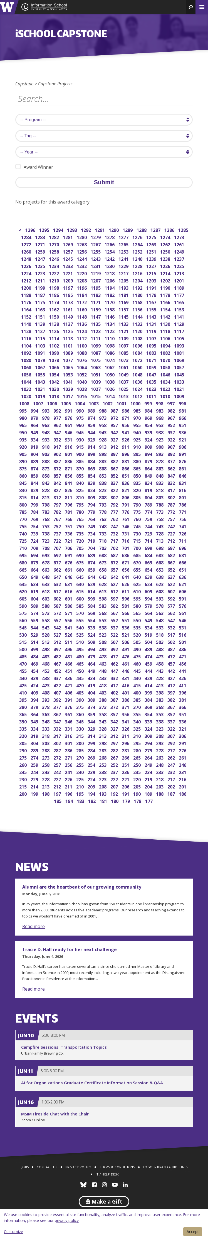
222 (114, 779)
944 (91, 432)
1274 (165, 236)
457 (171, 663)
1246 (54, 258)
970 (137, 417)
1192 (137, 287)
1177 (179, 294)
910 (137, 446)
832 (171, 482)
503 (160, 641)
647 (57, 576)
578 (160, 605)
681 (183, 555)
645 (80, 576)
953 (160, 424)
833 (160, 482)
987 (114, 410)
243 (46, 771)
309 (148, 735)
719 (91, 540)
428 (160, 677)
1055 (40, 374)
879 (148, 461)
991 (69, 410)
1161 (68, 309)
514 (34, 641)
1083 (151, 352)
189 (148, 793)
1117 (179, 330)
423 (46, 685)
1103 (40, 345)
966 (183, 417)
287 (57, 750)
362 (57, 714)
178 (138, 800)
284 (91, 750)
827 (57, 489)
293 (160, 743)
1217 (124, 273)
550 (137, 620)
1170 (110, 302)
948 (46, 432)
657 (114, 569)
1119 (151, 330)
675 (80, 562)
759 (148, 518)
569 (91, 612)
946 (69, 432)
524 (91, 634)
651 (183, 569)
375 (80, 706)
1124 (82, 330)
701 (126, 547)
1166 (165, 302)
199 (34, 793)
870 (80, 468)
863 (160, 468)
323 (160, 728)
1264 (137, 244)
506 (126, 641)
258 (46, 764)
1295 (44, 229)
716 (126, 540)
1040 (82, 381)
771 (183, 511)
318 (46, 735)
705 (80, 547)
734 (91, 533)
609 (148, 591)
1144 (137, 316)
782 (57, 511)
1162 (54, 309)
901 (69, 453)
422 (57, 685)
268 (103, 757)
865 (137, 468)
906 (183, 446)
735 (80, 533)
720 (80, 540)
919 (34, 446)
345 (80, 721)
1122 (110, 330)
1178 (165, 294)
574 (34, 612)
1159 (96, 309)
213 (46, 786)
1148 (82, 316)
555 (80, 620)
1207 (96, 280)
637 (171, 576)
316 (69, 735)
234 (148, 771)
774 (148, 511)
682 (171, 555)
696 (183, 547)
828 (46, 489)
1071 (151, 359)
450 (80, 670)
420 (80, 685)
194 (91, 793)
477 (114, 656)
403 (103, 692)
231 (183, 771)
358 (103, 714)
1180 (137, 294)
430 (137, 677)
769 (34, 518)
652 (171, 569)
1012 (137, 396)
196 (69, 793)
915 (80, 446)
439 (34, 677)
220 (137, 779)
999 (148, 403)
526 (69, 634)
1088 (82, 352)
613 (103, 591)
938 (160, 432)
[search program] (104, 120)
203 (160, 786)
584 (91, 605)
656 (126, 569)
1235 (40, 265)
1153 (179, 309)
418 (103, 685)
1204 (137, 280)
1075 (96, 359)
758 (160, 518)
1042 (54, 381)
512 (57, 641)
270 (80, 757)
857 (57, 475)
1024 (137, 388)
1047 (151, 374)
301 (69, 743)
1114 (54, 338)
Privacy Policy (78, 1167)
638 (160, 576)
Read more (33, 926)
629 (91, 583)
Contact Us (47, 1167)
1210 (54, 280)
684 (148, 555)
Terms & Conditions (117, 1167)
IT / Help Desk (107, 1174)
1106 (165, 338)
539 (91, 627)
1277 (124, 236)
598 (103, 598)
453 (46, 670)
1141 (179, 316)
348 (46, 721)
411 (183, 685)
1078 (54, 359)
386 (126, 699)
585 (80, 605)
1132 (137, 323)
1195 (96, 287)
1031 (40, 388)
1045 (179, 374)
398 (160, 692)
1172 (82, 302)
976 (69, 417)
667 (171, 562)
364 (34, 714)
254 (91, 764)
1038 (110, 381)
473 (160, 656)
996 (182, 403)
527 (57, 634)
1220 (82, 273)
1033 (179, 381)
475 (137, 656)
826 (69, 489)
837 (114, 482)
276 (183, 750)
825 (80, 489)
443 (160, 670)
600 (80, 598)
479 (91, 656)
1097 (124, 345)
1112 (82, 338)
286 (69, 750)
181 (103, 800)
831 (183, 482)
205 (137, 786)
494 (91, 649)
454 (34, 670)
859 (34, 475)
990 (80, 410)
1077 (68, 359)
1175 (40, 302)
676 (69, 562)
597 (114, 598)
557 (57, 620)
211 (69, 786)
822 (114, 489)
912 (114, 446)
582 (114, 605)
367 (171, 706)
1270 (54, 244)
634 (34, 583)
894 (148, 453)
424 (34, 685)
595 (137, 598)
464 (91, 663)
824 (91, 489)
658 (103, 569)
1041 (68, 381)
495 (80, 649)
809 (91, 497)
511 (69, 641)
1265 (124, 244)
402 (114, 692)
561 (183, 612)
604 (34, 598)
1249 (179, 251)
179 (126, 800)
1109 (124, 338)
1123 (96, 330)
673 (103, 562)
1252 (137, 251)
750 (80, 526)
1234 (54, 265)
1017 (68, 396)
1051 (96, 374)
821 (126, 489)
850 (137, 475)
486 (183, 649)
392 (57, 699)
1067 (40, 367)
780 (80, 511)
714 (148, 540)
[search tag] (104, 136)
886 (69, 461)
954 (148, 424)
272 (57, 757)
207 (114, 786)
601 (69, 598)
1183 (96, 294)
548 (160, 620)
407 (57, 692)
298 (103, 743)
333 (46, 728)
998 (160, 403)
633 (46, 583)
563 (160, 612)
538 (103, 627)
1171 (96, 302)
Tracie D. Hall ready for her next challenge (69, 949)
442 (171, 670)
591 (183, 598)
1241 (124, 258)
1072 (137, 359)
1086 (110, 352)
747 (114, 526)
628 (103, 583)
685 (137, 555)
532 (171, 627)
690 (80, 555)
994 (34, 410)
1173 (68, 302)
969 (148, 417)
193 (103, 793)
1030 (54, 388)
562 (171, 612)
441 (183, 670)
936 (183, 432)
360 (80, 714)
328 (103, 728)
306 (183, 735)
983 (160, 410)
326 (126, 728)
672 (114, 562)
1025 (124, 388)
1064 (82, 367)
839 (91, 482)
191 (126, 793)
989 (91, 410)
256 (69, 764)
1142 (165, 316)
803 (160, 497)
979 (34, 417)
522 (114, 634)
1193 (124, 287)
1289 (128, 229)
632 (57, 583)
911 (126, 446)
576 (183, 605)
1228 (137, 265)
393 (46, 699)
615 (80, 591)
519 (148, 634)
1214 (165, 273)
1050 (110, 374)
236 (126, 771)
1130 (165, 323)
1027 (96, 388)
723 (46, 540)
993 (46, 410)
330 (80, 728)
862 (171, 468)
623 (160, 583)
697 (171, 547)
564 (148, 612)
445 (137, 670)
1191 (151, 287)
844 (34, 482)
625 (137, 583)
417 (114, 685)
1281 (68, 236)
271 (69, 757)
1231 (96, 265)
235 (137, 771)
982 (171, 410)
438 (46, 677)
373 (103, 706)
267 (114, 757)
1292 (86, 229)
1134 (110, 323)
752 (57, 526)
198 (46, 793)
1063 (96, 367)
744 (148, 526)
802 (171, 497)
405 (80, 692)
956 (126, 424)
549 (148, 620)
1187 (40, 294)
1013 (124, 396)
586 (69, 605)
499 (34, 649)
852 (114, 475)
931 (69, 439)
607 (171, 591)
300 (80, 743)
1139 (40, 323)
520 (137, 634)
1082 (165, 352)
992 (57, 410)
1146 (110, 316)
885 (80, 461)
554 (91, 620)
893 (160, 453)
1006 (52, 403)
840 (80, 482)
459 (148, 663)
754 (34, 526)
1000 (136, 403)
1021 (179, 388)
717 (114, 540)
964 (34, 424)
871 (69, 468)
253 (103, 764)
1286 (169, 229)
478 (103, 656)
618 (46, 591)
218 (160, 779)
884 (91, 461)
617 (57, 591)
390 (80, 699)
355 (137, 714)
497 (57, 649)
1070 (165, 359)
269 (91, 757)
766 (69, 518)
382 (171, 699)
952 (171, 424)
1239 (151, 258)
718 (103, 540)
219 (148, 779)
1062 (110, 367)
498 (46, 649)
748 (103, 526)
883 (103, 461)
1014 (110, 396)
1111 (96, 338)
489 (148, 649)
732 (114, 533)
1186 (54, 294)
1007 (38, 403)
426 (183, 677)
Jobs (25, 1167)
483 (46, 656)
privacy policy (67, 1220)
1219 (96, 273)
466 (69, 663)
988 (103, 410)
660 (80, 569)
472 (171, 656)
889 (34, 461)
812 (57, 497)
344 (91, 721)
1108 (137, 338)
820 (137, 489)
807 (114, 497)
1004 (80, 403)
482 (57, 656)
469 (34, 663)
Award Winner (34, 167)
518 (160, 634)
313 (103, 735)
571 (69, 612)
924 (148, 439)
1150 (54, 316)
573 (46, 612)
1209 (68, 280)
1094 (165, 345)
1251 (151, 251)
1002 (108, 403)
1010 (165, 396)
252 (114, 764)
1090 (54, 352)
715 (137, 540)
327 (114, 728)
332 (57, 728)
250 (137, 764)
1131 (151, 323)
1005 (66, 403)
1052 (82, 374)
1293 (72, 229)
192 (114, 793)
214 (34, 786)
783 (46, 511)
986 (126, 410)
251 (126, 764)
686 (126, 555)
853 (103, 475)
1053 (68, 374)
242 (57, 771)
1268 (82, 244)
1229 (124, 265)
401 (126, 692)
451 (69, 670)
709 (34, 547)
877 (171, 461)
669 (148, 562)
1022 (165, 388)
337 (171, 721)
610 (137, 591)
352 (171, 714)
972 (114, 417)
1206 (110, 280)
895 (137, 453)
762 (114, 518)
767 (57, 518)
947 (57, 432)
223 (103, 779)
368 (160, 706)
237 (114, 771)
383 (160, 699)
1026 (110, 388)
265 (137, 757)
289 (34, 750)
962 (57, 424)
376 (69, 706)
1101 (68, 345)
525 (80, 634)
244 (34, 771)
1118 (165, 330)
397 (171, 692)
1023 (151, 388)
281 (126, 750)
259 (34, 764)
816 (183, 489)
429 (148, 677)
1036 (137, 381)
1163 (40, 309)
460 (137, 663)
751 (69, 526)
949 (34, 432)
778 (103, 511)
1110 (110, 338)
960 (80, 424)
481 (69, 656)
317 (57, 735)
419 (91, 685)
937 (171, 432)
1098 (110, 345)
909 (148, 446)
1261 (179, 244)
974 (91, 417)
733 (103, 533)
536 (126, 627)
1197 (68, 287)
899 (91, 453)
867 (114, 468)
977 (57, 417)
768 (46, 518)
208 (103, 786)
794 (91, 504)
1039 (96, 381)
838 (103, 482)
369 (148, 706)
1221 (68, 273)
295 (137, 743)
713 (160, 540)
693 (46, 555)
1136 (82, 323)
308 (160, 735)
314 (91, 735)
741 (183, 526)
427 (171, 677)
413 (160, 685)
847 (171, 475)
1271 (40, 244)
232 (171, 771)
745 (137, 526)
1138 (54, 323)
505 (137, 641)
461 (126, 663)
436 (69, 677)
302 (57, 743)
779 (91, 511)
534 (148, 627)
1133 (124, 323)
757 (171, 518)
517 (171, 634)
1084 (137, 352)
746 (126, 526)
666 (183, 562)
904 (34, 453)
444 (148, 670)
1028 (82, 388)
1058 (165, 367)
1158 (110, 309)
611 (126, 591)
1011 (151, 396)
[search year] (104, 152)
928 (103, 439)
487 (171, 649)
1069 (179, 359)
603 (46, 598)
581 (126, 605)
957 (114, 424)
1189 (179, 287)
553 (103, 620)
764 (91, 518)
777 (114, 511)
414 (148, 685)
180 (115, 800)
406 (69, 692)
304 (34, 743)
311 (126, 735)
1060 (137, 367)
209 (91, 786)
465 (80, 663)
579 (148, 605)
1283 (40, 236)
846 (183, 475)
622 (171, 583)
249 (148, 764)
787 (171, 504)
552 (114, 620)
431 (126, 677)
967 (171, 417)
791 (126, 504)
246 (183, 764)
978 (46, 417)
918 (46, 446)
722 (57, 540)
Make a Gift (104, 1201)
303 (46, 743)
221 (126, 779)
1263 (151, 244)
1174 (54, 302)
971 (126, 417)
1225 (179, 265)
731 (126, 533)
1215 (151, 273)
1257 (68, 251)
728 (160, 533)
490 (137, 649)
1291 (100, 229)
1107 (151, 338)
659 (91, 569)
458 (160, 663)
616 (69, 591)
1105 (179, 338)
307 (171, 735)
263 (160, 757)
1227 (151, 265)
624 (148, 583)
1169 (124, 302)
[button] (190, 7)
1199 (40, 287)
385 (137, 699)
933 (46, 439)
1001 (122, 403)
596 (126, 598)
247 (171, 764)
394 (34, 699)
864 (148, 468)
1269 (68, 244)
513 (46, 641)
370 (137, 706)
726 (183, 533)
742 (171, 526)
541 (69, 627)
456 (183, 663)
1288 (142, 229)
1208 (82, 280)
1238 (165, 258)
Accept (193, 1231)
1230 (110, 265)
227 (57, 779)
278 (160, 750)
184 (69, 800)
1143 (151, 316)
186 (183, 793)
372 (114, 706)
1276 (137, 236)
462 (114, 663)
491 (126, 649)
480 (80, 656)
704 (91, 547)
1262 (165, 244)
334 (34, 728)
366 (183, 706)
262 (171, 757)
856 (69, 475)
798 (46, 504)
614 (91, 591)
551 (126, 620)
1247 (40, 258)
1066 (54, 367)
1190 (165, 287)
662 (57, 569)
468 (46, 663)
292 (171, 743)
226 (69, 779)
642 (114, 576)
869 (91, 468)
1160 (82, 309)
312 (114, 735)
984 (148, 410)
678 (46, 562)
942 (114, 432)
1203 (151, 280)
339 (148, 721)
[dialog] (104, 1224)
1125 (68, 330)
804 (148, 497)
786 (183, 504)
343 (103, 721)
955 (137, 424)
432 (114, 677)
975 (80, 417)
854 (91, 475)
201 (183, 786)
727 (171, 533)
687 (114, 555)
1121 (124, 330)
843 (46, 482)
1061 (124, 367)
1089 (68, 352)
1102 (54, 345)
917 (57, 446)
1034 (165, 381)
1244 (82, 258)
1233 (68, 265)
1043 (40, 381)
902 (57, 453)
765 (80, 518)
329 (91, 728)
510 (80, 641)
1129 (179, 323)
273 (46, 757)
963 (46, 424)
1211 (40, 280)
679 (34, 562)
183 (81, 800)
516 (183, 634)
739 (34, 533)
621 (183, 583)
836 (126, 482)
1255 (96, 251)
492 (114, 649)
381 (183, 699)
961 (69, 424)
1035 (151, 381)
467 (57, 663)
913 (103, 446)
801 (183, 497)
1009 (179, 396)
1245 (68, 258)
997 (171, 403)
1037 (124, 381)
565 (137, 612)
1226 (165, 265)
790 (137, 504)
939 (148, 432)
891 (183, 453)
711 (183, 540)
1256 (82, 251)
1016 (82, 396)
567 (114, 612)
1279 (96, 236)
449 (91, 670)
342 (114, 721)
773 (160, 511)
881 (126, 461)
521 (126, 634)
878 (160, 461)
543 (46, 627)
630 (80, 583)
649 (34, 576)
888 (46, 461)
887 (57, 461)
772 (171, 511)
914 (91, 446)
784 (34, 511)
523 (103, 634)
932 (57, 439)
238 (103, 771)
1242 (110, 258)
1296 (30, 229)
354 (148, 714)
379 (34, 706)
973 (103, 417)
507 (114, 641)
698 (160, 547)
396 (183, 692)
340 (137, 721)
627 (114, 583)
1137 (68, 323)
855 (80, 475)
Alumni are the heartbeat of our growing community (81, 887)
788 (160, 504)
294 (148, 743)
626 (126, 583)
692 (57, 555)
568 (103, 612)
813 (46, 497)
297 (114, 743)
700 (137, 547)
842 (57, 482)
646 (69, 576)
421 (69, 685)
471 (183, 656)
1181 (124, 294)
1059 (151, 367)
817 (171, 489)
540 (80, 627)
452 (57, 670)
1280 (82, 236)
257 (57, 764)
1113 (68, 338)
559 (34, 620)
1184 (82, 294)
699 (148, 547)
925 (137, 439)
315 (80, 735)
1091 (40, 352)
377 (57, 706)
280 (137, 750)
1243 (96, 258)
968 (160, 417)
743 (160, 526)
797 (57, 504)
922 (171, 439)
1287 (156, 229)
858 (46, 475)
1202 (165, 280)
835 (137, 482)
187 (171, 793)
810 (80, 497)
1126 (54, 330)
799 (34, 504)
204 (148, 786)
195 (80, 793)
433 (103, 677)
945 (80, 432)
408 (46, 692)
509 (91, 641)
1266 (110, 244)
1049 (124, 374)
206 (126, 786)
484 (34, 656)
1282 (54, 236)
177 (149, 800)
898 (103, 453)
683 (160, 555)
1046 (165, 374)
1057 (179, 367)
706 (69, 547)
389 (91, 699)
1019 (40, 396)
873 (46, 468)
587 (57, 605)
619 (34, 591)
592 (171, 598)
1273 (179, 236)
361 (69, 714)
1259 (40, 251)
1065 (68, 367)
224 (91, 779)
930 (80, 439)
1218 (110, 273)
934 (34, 439)
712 (171, 540)
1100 (82, 345)
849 (148, 475)
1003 (94, 403)
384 (148, 699)
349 (34, 721)
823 (103, 489)
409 (34, 692)
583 (103, 605)
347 (57, 721)
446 (126, 670)
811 (69, 497)
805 (137, 497)
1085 (124, 352)
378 (46, 706)
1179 (151, 294)
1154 (165, 309)
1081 (179, 352)
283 (103, 750)
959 (91, 424)
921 (183, 439)
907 (171, 446)
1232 (82, 265)
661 (69, 569)
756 (183, 518)
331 (69, 728)
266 (126, 757)
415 (137, 685)
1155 (151, 309)
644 (91, 576)
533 (160, 627)
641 (126, 576)
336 (183, 721)
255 (80, 764)
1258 (54, 251)
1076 (82, 359)
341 (126, 721)
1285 (183, 229)
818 (160, 489)
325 (137, 728)
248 (160, 764)
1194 (110, 287)
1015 (96, 396)
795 (80, 504)
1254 (110, 251)
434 (91, 677)
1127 (40, 330)
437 (57, 677)
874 (34, 468)
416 (126, 685)
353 (160, 714)
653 (160, 569)
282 (114, 750)
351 (183, 714)
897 (114, 453)
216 (183, 779)
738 (46, 533)
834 (148, 482)
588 (46, 605)
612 (114, 591)
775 (137, 511)
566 (126, 612)
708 (46, 547)
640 (137, 576)
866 (126, 468)
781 (69, 511)
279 (148, 750)
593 (160, 598)
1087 (96, 352)
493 (103, 649)
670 (137, 562)
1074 (110, 359)
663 (46, 569)
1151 (40, 316)
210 (80, 786)
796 (69, 504)
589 (34, 605)
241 (69, 771)
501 (183, 641)
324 (148, 728)
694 (34, 555)
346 (69, 721)
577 (171, 605)
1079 (40, 359)
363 (46, 714)
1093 (179, 345)
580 (137, 605)
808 (103, 497)
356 (126, 714)
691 (69, 555)
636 (183, 576)
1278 (110, 236)
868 (103, 468)
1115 (40, 338)
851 (126, 475)
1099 (96, 345)
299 (91, 743)
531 (183, 627)
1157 (124, 309)
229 (34, 779)
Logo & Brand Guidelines (165, 1167)
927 (114, 439)
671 (126, 562)
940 (137, 432)
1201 (179, 280)
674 (91, 562)
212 (57, 786)
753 (46, 526)
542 (57, 627)
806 (126, 497)
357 (114, 714)
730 (137, 533)
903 (46, 453)
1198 (54, 287)
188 (160, 793)
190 (137, 793)
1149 (68, 316)
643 (103, 576)
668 (160, 562)
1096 (137, 345)
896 (126, 453)
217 (171, 779)
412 (171, 685)
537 (114, 627)
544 (34, 627)
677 (57, 562)
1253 (124, 251)
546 (183, 620)
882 (114, 461)
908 (160, 446)
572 (57, 612)
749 (91, 526)
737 (57, 533)
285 (80, 750)
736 (69, 533)
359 (91, 714)
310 (137, 735)
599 (91, 598)
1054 (54, 374)
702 (114, 547)
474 (148, 656)
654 (148, 569)
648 (46, 576)
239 (91, 771)
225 (80, 779)
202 (171, 786)
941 (126, 432)
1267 (96, 244)
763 (103, 518)
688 (103, 555)
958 (103, 424)
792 (114, 504)
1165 (179, 302)
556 (69, 620)
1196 (82, 287)
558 (46, 620)
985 (137, 410)
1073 (124, 359)
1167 (151, 302)
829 (34, 489)
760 (137, 518)
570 (80, 612)
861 (183, 468)
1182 (110, 294)
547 (171, 620)
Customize (13, 1231)
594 (148, 598)
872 (57, 468)
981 (183, 410)
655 (137, 569)
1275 (151, 236)
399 (148, 692)
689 (91, 555)
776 (126, 511)
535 (137, 627)
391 (69, 699)
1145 (124, 316)
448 (103, 670)
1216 (137, 273)
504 (148, 641)
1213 (179, 273)
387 (114, 699)
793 (103, 504)
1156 (137, 309)
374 (91, 706)
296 (126, 743)
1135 (96, 323)
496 (69, 649)
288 (46, 750)
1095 (151, 345)
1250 (165, 251)
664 (34, 569)
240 (80, 771)
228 (46, 779)
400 (137, 692)
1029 (68, 388)
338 (160, 721)
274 (34, 757)
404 (91, 692)
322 (171, 728)
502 (171, 641)
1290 (114, 229)
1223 (40, 273)
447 (114, 670)
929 (91, 439)
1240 (137, 258)
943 (103, 432)
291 (183, 743)
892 (171, 453)
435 (80, 677)
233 (160, 771)
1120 (137, 330)
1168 (137, 302)
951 (183, 424)
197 (57, 793)
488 (160, 649)
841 (69, 482)
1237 (179, 258)
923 (160, 439)
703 (103, 547)
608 (160, 591)
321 (183, 728)
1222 (54, 273)
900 (80, 453)
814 (34, 497)
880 (137, 461)
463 (103, 663)
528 (46, 634)
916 (69, 446)
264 (148, 757)
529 (34, 634)
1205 (124, 280)
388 (103, 699)
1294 (58, 229)
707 (57, 547)
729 (148, 533)
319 (34, 735)
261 (183, 757)
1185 (68, 294)
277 (171, 750)
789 (148, 504)
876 (183, 461)
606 (183, 591)
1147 (96, 316)
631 (69, 583)
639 (148, 576)
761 (126, 518)
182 (92, 800)
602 (57, 598)
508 (103, 641)
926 (126, 439)
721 (69, 540)
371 (126, 706)
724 (34, 540)
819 (148, 489)
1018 (54, 396)
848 (160, 475)
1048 (137, 374)
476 (126, 656)
